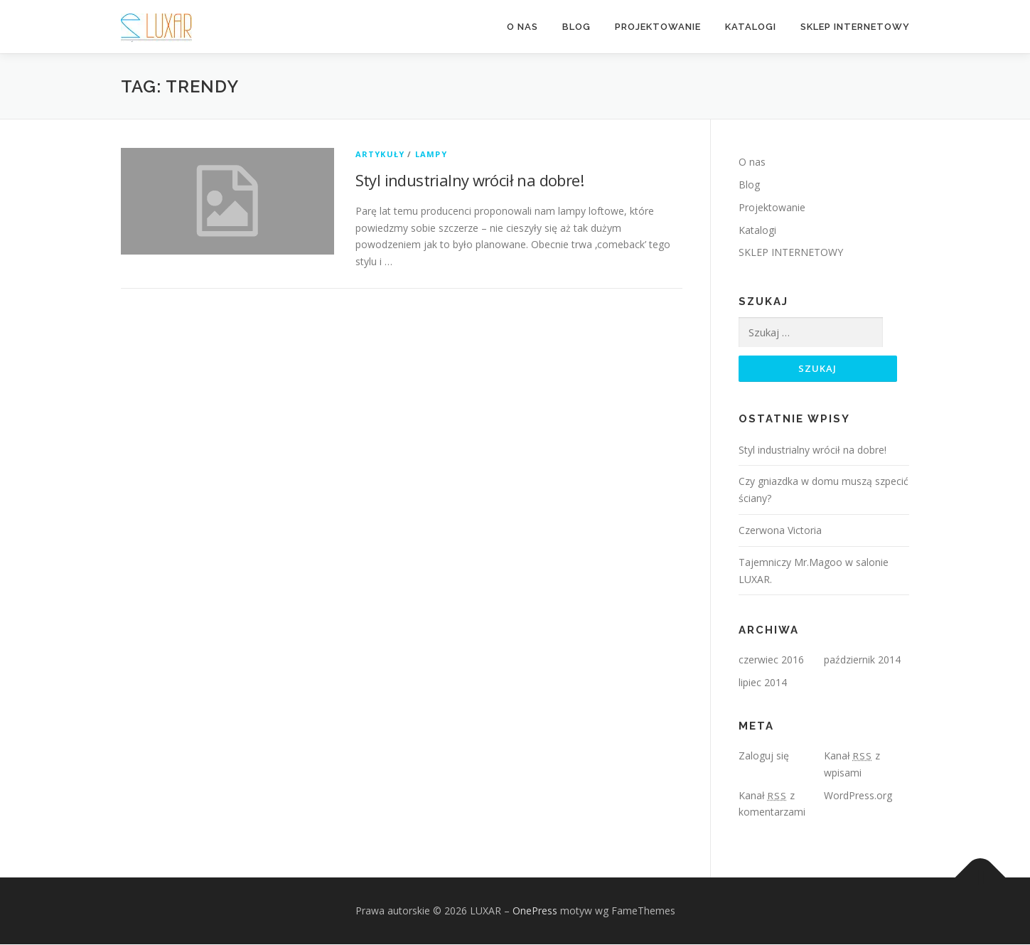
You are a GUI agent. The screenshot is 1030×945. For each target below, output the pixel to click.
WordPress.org (858, 795)
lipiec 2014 (763, 683)
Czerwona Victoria (780, 531)
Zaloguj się (764, 756)
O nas (522, 26)
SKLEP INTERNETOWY (855, 26)
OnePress (535, 911)
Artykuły (380, 154)
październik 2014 (862, 660)
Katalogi (750, 26)
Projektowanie (658, 26)
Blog (576, 26)
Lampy (431, 154)
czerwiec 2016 (771, 660)
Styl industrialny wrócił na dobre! (469, 180)
